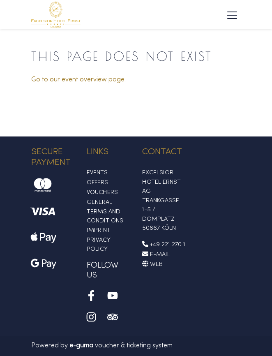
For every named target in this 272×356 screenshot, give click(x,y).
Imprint (99, 230)
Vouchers (102, 192)
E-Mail (156, 254)
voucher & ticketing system (121, 345)
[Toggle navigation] (232, 14)
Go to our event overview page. (78, 79)
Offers (97, 182)
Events (97, 173)
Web (152, 264)
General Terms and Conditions (105, 211)
